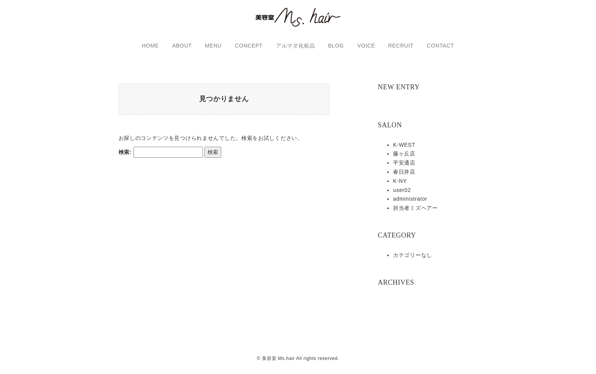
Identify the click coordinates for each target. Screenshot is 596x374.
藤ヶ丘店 (404, 154)
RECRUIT (401, 46)
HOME (150, 46)
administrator (410, 199)
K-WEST (404, 145)
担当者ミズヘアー (415, 208)
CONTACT (440, 46)
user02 (402, 190)
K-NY (400, 181)
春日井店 (404, 172)
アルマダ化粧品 (295, 46)
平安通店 (404, 163)
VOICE (366, 46)
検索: (125, 157)
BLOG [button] (336, 46)
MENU (213, 46)
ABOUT (182, 46)
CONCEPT (249, 46)
